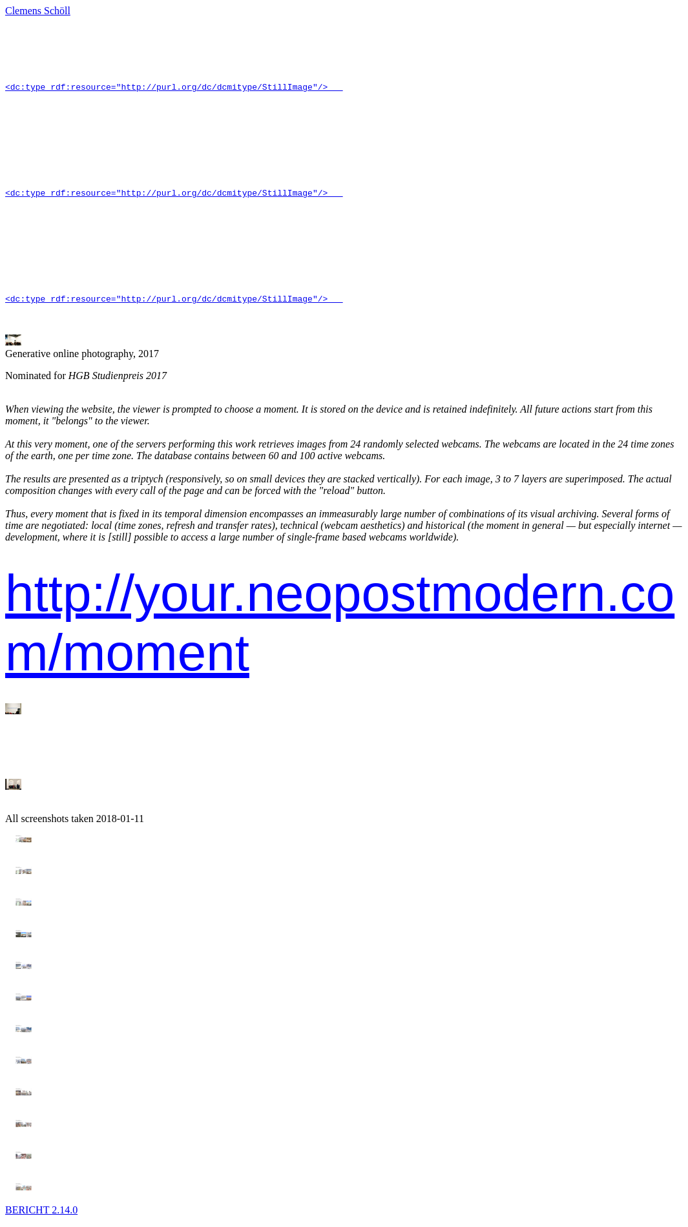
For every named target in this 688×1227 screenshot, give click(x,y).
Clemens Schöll (37, 10)
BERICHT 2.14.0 (41, 1215)
